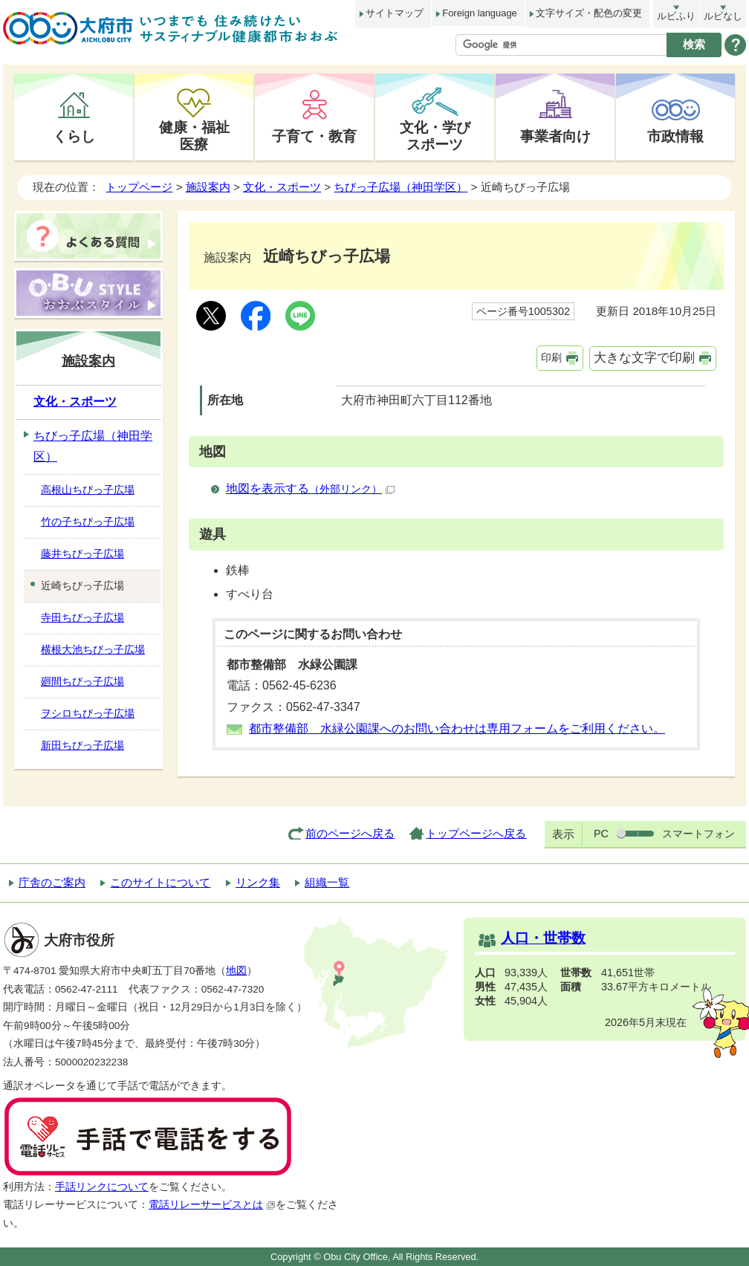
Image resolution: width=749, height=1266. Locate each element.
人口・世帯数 (543, 938)
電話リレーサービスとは (212, 1204)
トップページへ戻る (476, 833)
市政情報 (675, 136)
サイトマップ (395, 13)
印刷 (551, 357)
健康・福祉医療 (194, 135)
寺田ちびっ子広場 (82, 617)
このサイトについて (160, 882)
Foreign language (479, 13)
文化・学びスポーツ (435, 135)
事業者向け (555, 136)
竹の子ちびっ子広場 (87, 522)
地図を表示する (310, 488)
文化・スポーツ (282, 187)
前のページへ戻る (350, 833)
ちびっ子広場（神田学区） (400, 187)
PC (601, 834)
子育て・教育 (314, 136)
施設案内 (208, 187)
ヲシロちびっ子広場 (87, 713)
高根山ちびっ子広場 (87, 490)
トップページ (139, 187)
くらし (74, 136)
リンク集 (258, 882)
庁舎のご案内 (52, 882)
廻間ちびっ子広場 (82, 681)
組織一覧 (327, 882)
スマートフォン (698, 834)
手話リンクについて (102, 1186)
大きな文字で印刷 (644, 358)
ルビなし (723, 16)
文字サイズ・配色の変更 (589, 13)
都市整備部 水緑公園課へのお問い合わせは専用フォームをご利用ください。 (457, 728)
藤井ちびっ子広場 (82, 553)
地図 (236, 970)
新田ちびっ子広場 (82, 745)
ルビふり (676, 16)
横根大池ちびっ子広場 (93, 649)
